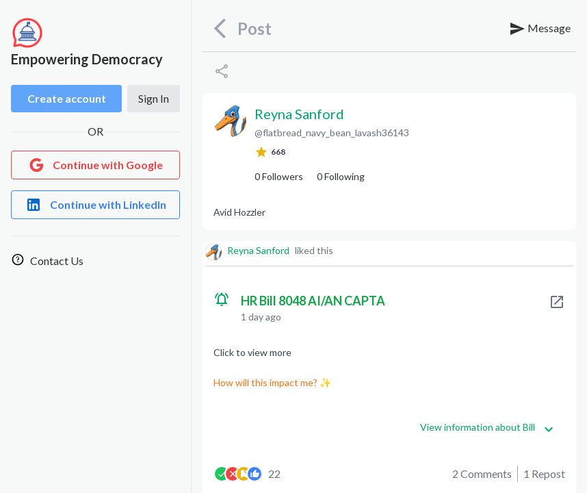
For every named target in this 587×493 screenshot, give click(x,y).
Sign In (153, 98)
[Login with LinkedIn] (95, 204)
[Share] (221, 71)
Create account (66, 98)
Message (540, 29)
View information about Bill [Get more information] (487, 428)
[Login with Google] (95, 165)
